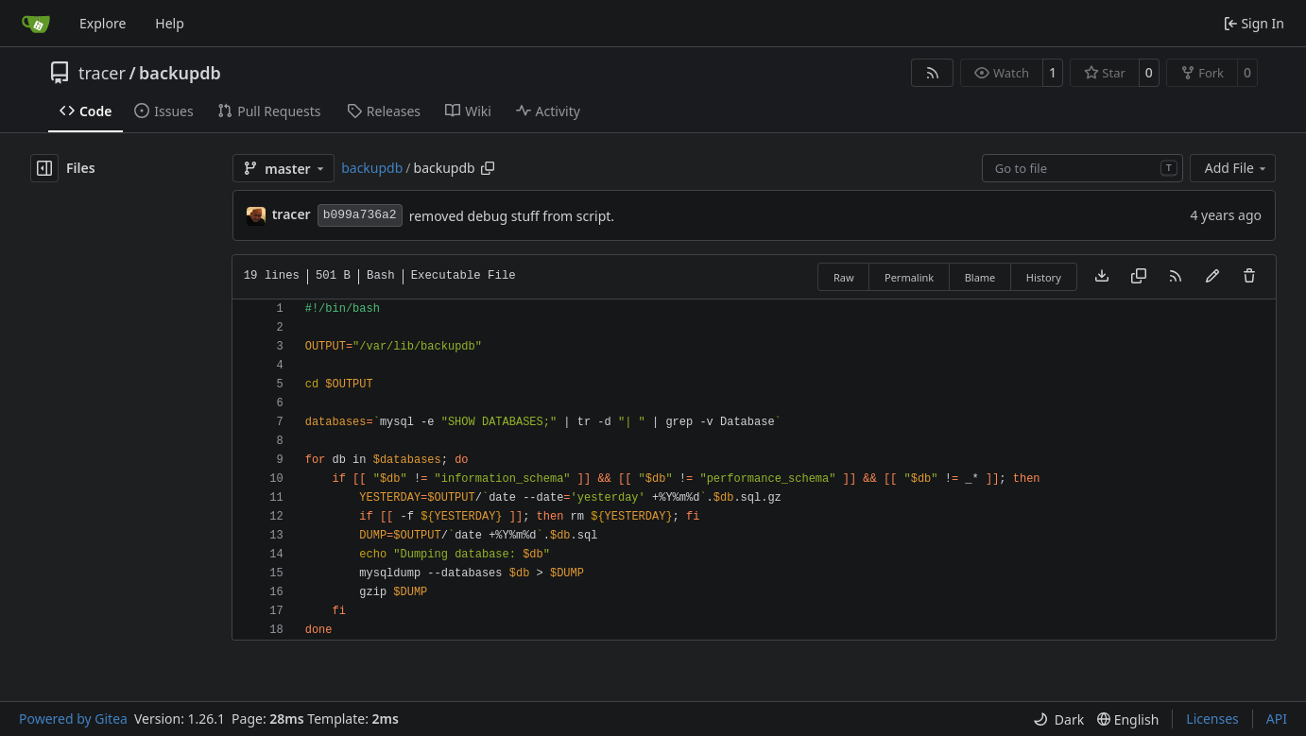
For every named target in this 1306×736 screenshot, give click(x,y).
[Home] (35, 24)
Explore (102, 23)
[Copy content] (1139, 277)
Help (169, 23)
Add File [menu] (1237, 168)
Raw (843, 277)
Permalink (909, 277)
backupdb (180, 72)
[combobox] (1082, 168)
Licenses (1212, 718)
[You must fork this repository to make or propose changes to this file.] (1212, 277)
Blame (980, 277)
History (1043, 277)
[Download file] (1102, 277)
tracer (102, 72)
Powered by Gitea (73, 718)
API (1276, 718)
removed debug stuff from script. (511, 216)
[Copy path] (487, 168)
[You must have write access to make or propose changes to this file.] (1249, 277)
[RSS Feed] (932, 73)
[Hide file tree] (44, 168)
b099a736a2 (360, 215)
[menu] (1058, 719)
